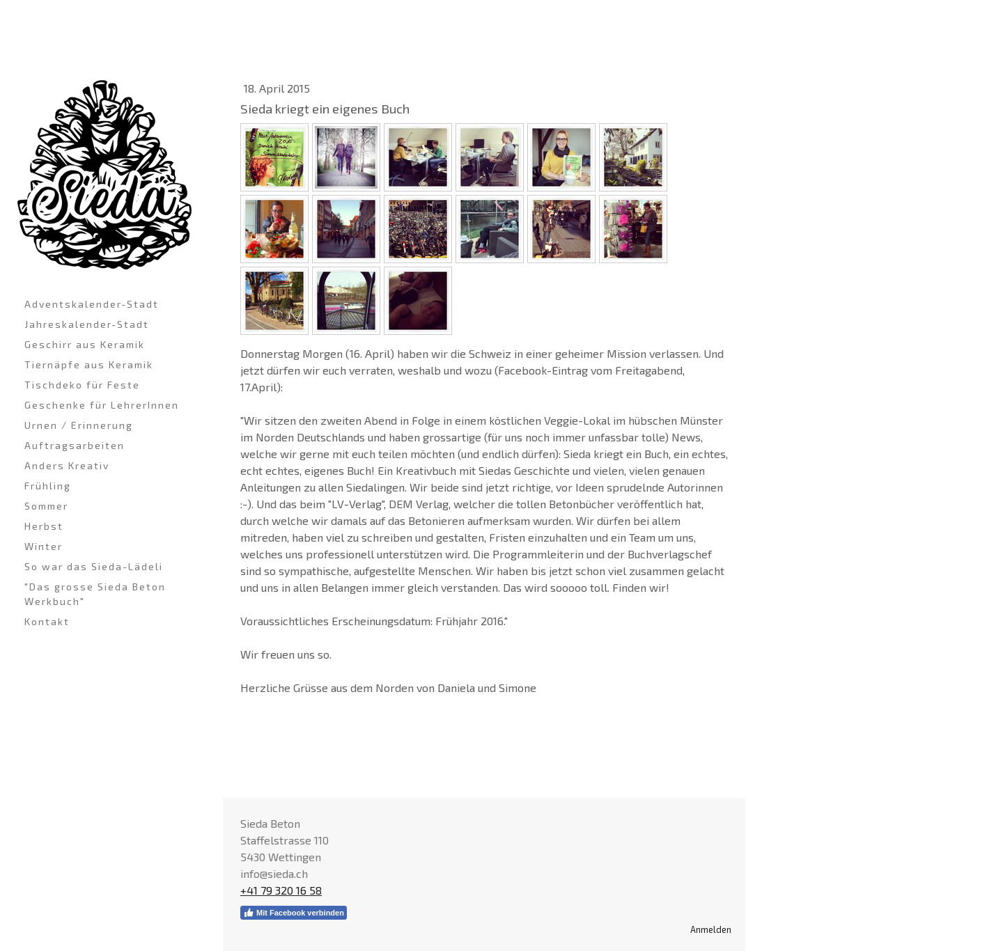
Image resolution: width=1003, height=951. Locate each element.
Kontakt (47, 621)
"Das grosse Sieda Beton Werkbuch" (95, 594)
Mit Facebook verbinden (293, 912)
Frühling (47, 486)
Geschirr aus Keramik (84, 344)
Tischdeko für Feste (82, 385)
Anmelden (710, 929)
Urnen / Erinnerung (78, 425)
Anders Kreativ (66, 465)
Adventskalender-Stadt (91, 304)
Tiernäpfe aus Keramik (88, 364)
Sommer (46, 506)
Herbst (43, 526)
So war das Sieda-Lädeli (93, 566)
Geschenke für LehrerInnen (101, 405)
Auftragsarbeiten (74, 445)
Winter (43, 546)
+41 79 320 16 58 (281, 890)
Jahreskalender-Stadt (86, 324)
